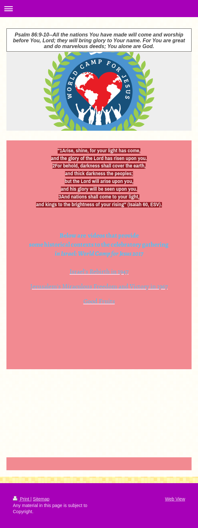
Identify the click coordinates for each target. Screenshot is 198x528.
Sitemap (41, 499)
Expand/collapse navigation (99, 8)
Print (22, 499)
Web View (175, 499)
